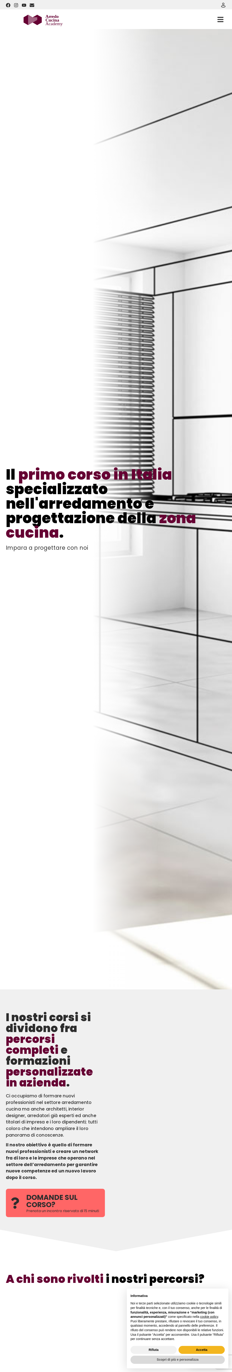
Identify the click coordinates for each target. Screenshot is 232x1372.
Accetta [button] (202, 1350)
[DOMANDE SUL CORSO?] (15, 1203)
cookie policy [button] (209, 1316)
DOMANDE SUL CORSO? (51, 1200)
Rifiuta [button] (154, 1350)
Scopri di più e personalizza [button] (177, 1359)
